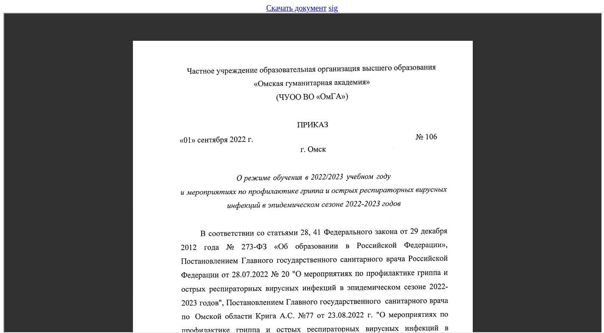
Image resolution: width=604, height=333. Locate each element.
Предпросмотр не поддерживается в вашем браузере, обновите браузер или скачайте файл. (302, 173)
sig (333, 7)
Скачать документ (296, 7)
